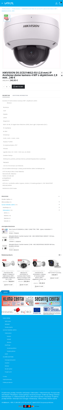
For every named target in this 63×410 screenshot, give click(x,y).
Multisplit (7, 324)
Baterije (7, 365)
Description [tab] (6, 95)
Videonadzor (6, 210)
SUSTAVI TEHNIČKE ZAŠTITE (10, 330)
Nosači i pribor (8, 368)
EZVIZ (5, 212)
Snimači (6, 221)
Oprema (6, 218)
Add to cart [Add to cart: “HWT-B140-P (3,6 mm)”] (55, 278)
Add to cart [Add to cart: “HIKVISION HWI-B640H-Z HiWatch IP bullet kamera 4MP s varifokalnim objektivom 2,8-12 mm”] (9, 284)
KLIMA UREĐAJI (6, 318)
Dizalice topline (6, 199)
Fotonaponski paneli (10, 359)
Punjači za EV (8, 371)
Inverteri (7, 362)
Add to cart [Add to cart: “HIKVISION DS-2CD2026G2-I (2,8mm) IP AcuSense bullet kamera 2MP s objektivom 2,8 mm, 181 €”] (40, 286)
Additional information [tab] (20, 95)
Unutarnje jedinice (11, 348)
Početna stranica (6, 8)
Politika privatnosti (7, 382)
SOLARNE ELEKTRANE (8, 356)
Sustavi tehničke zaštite (8, 204)
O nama (5, 376)
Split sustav (8, 321)
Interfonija (6, 207)
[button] (59, 255)
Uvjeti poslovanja (7, 379)
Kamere (6, 215)
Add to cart (19, 86)
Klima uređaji (5, 202)
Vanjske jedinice (11, 351)
